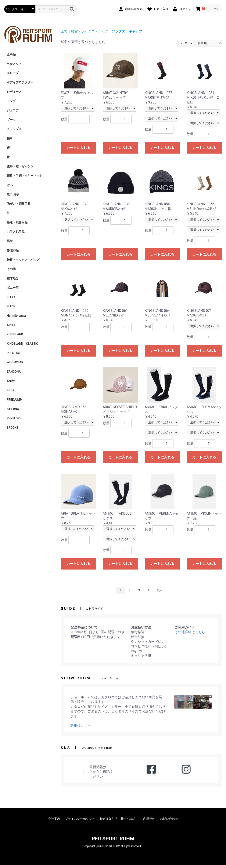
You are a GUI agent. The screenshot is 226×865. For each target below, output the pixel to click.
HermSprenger (16, 315)
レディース (14, 91)
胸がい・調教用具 (19, 203)
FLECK (11, 306)
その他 (11, 269)
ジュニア (13, 110)
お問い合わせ (169, 818)
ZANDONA (14, 371)
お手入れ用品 (16, 231)
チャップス (14, 129)
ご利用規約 (147, 818)
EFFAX (11, 297)
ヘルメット (14, 63)
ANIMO (11, 381)
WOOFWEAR (15, 362)
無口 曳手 (13, 194)
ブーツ (11, 119)
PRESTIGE (14, 353)
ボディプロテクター (20, 82)
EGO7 (10, 390)
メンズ (11, 101)
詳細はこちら (81, 726)
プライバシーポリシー (80, 818)
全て (64, 31)
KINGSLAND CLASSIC (22, 343)
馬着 (10, 241)
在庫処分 (13, 278)
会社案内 (54, 818)
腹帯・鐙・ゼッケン (20, 166)
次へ (160, 590)
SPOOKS (12, 427)
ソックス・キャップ (127, 31)
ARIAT (11, 325)
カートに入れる (78, 148)
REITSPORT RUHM (113, 839)
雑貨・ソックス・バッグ (23, 259)
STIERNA (13, 409)
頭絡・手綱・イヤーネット (24, 175)
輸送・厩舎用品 (17, 222)
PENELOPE (14, 418)
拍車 (10, 138)
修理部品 (13, 250)
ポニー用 (13, 287)
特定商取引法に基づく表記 (117, 818)
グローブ (13, 73)
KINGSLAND (15, 334)
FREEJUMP (14, 399)
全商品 (11, 54)
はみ (10, 185)
